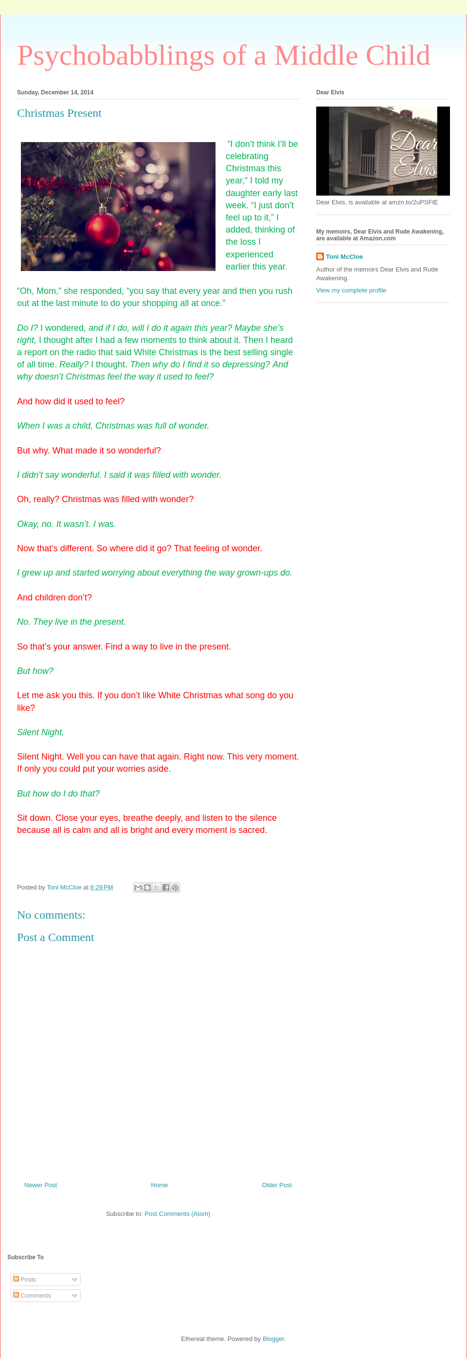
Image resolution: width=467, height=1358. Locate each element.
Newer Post (40, 1185)
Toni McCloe (344, 256)
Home (159, 1185)
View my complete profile (351, 290)
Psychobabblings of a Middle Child (224, 55)
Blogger (273, 1338)
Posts (24, 1279)
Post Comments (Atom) (177, 1213)
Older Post (277, 1185)
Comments (32, 1295)
